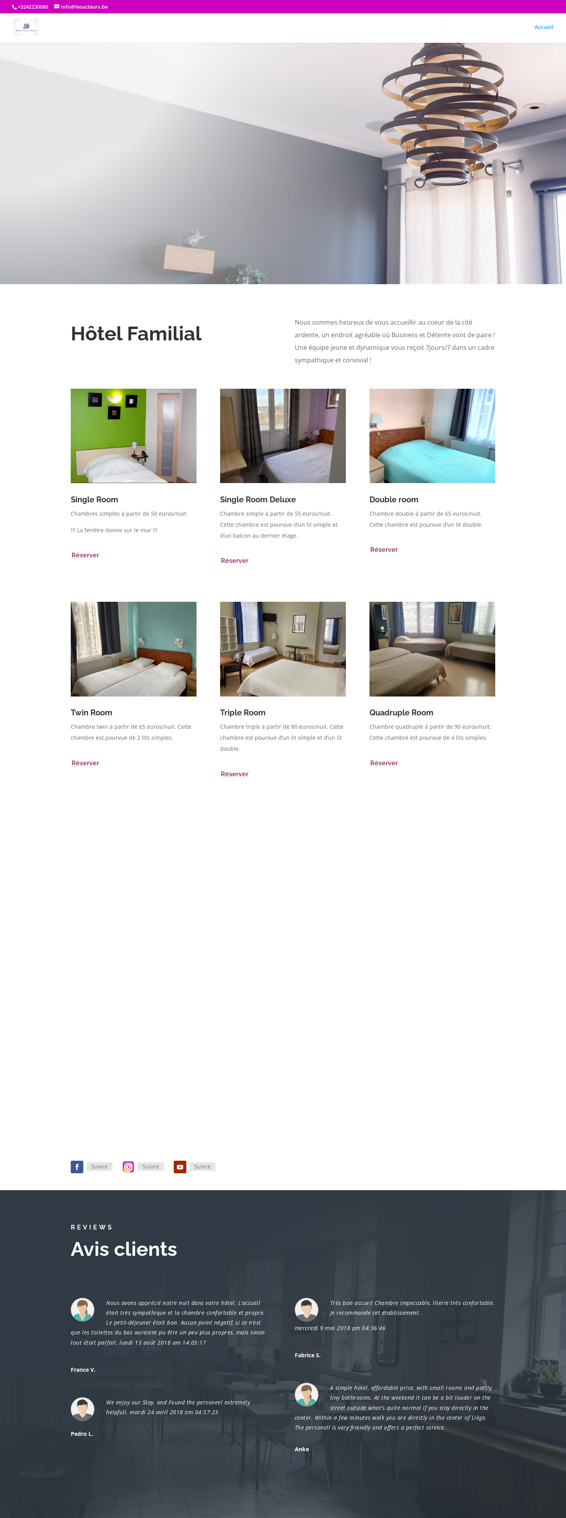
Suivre (99, 1166)
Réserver (85, 555)
